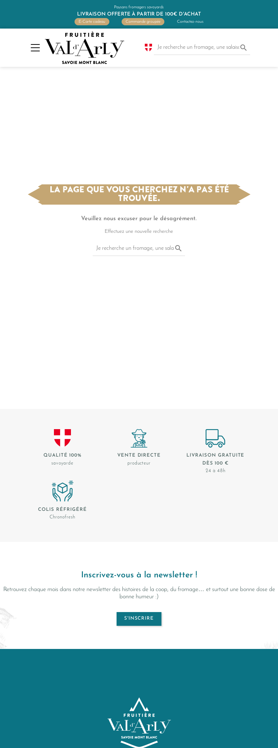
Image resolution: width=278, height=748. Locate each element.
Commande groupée (143, 22)
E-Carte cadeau (92, 22)
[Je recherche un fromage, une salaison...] (202, 47)
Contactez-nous (190, 22)
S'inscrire (139, 618)
